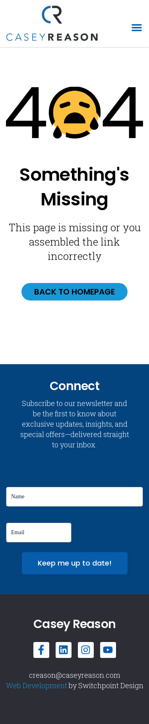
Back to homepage (74, 291)
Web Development (36, 685)
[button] (136, 27)
